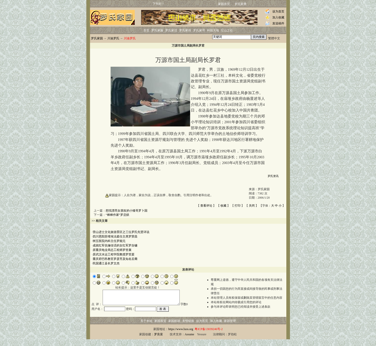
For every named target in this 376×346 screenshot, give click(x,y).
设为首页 (278, 11)
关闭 (252, 205)
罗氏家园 (97, 38)
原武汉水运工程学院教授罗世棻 (113, 254)
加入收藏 (278, 17)
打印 (238, 205)
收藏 (223, 205)
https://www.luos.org (180, 336)
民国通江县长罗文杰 (106, 263)
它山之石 (227, 30)
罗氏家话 (171, 30)
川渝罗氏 (113, 38)
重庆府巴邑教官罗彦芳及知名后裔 (115, 259)
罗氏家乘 (241, 4)
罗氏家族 (157, 30)
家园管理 (230, 327)
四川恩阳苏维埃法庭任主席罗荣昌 (115, 236)
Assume (189, 341)
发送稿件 (278, 23)
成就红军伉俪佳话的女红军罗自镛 (115, 245)
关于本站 (146, 327)
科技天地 (213, 30)
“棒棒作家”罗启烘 (117, 215)
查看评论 (206, 205)
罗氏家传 (185, 30)
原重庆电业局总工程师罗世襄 (112, 250)
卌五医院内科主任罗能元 (109, 241)
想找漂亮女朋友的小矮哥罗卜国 (126, 210)
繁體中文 (274, 38)
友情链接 (188, 327)
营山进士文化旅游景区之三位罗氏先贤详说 (121, 232)
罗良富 (158, 341)
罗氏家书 (199, 30)
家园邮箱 (174, 327)
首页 (146, 30)
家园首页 (224, 4)
